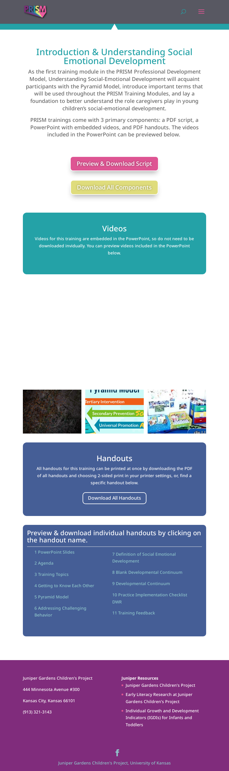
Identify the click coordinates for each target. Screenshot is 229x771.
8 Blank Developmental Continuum (147, 572)
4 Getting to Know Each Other (64, 585)
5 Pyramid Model (51, 597)
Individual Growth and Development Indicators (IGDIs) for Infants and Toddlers (162, 718)
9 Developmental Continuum (141, 583)
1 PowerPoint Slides (54, 552)
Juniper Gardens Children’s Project (160, 685)
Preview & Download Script (114, 164)
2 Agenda (43, 563)
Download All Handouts (114, 498)
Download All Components (114, 187)
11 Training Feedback (133, 613)
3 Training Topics (51, 574)
